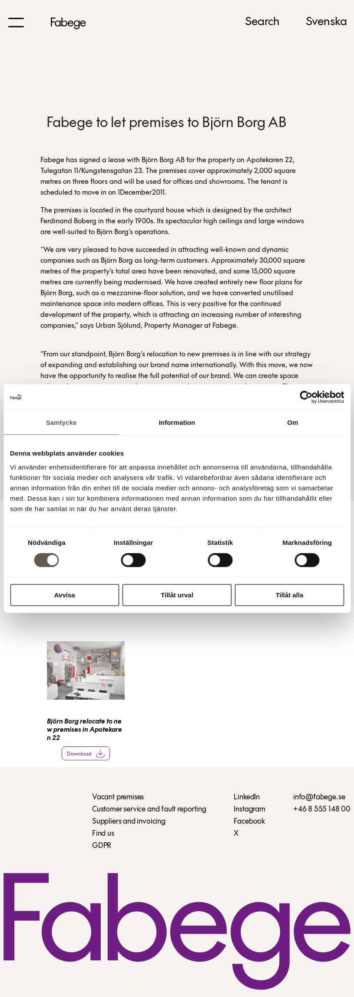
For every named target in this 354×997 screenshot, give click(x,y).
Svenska (326, 22)
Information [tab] (177, 422)
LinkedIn (247, 797)
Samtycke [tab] (61, 422)
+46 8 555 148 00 (322, 809)
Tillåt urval (177, 595)
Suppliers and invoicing (128, 822)
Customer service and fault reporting (149, 809)
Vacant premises (118, 797)
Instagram (249, 809)
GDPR (101, 846)
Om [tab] (292, 422)
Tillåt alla (289, 595)
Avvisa (64, 595)
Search (262, 22)
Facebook (249, 822)
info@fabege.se (319, 797)
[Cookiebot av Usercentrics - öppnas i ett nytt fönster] (306, 397)
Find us (103, 834)
